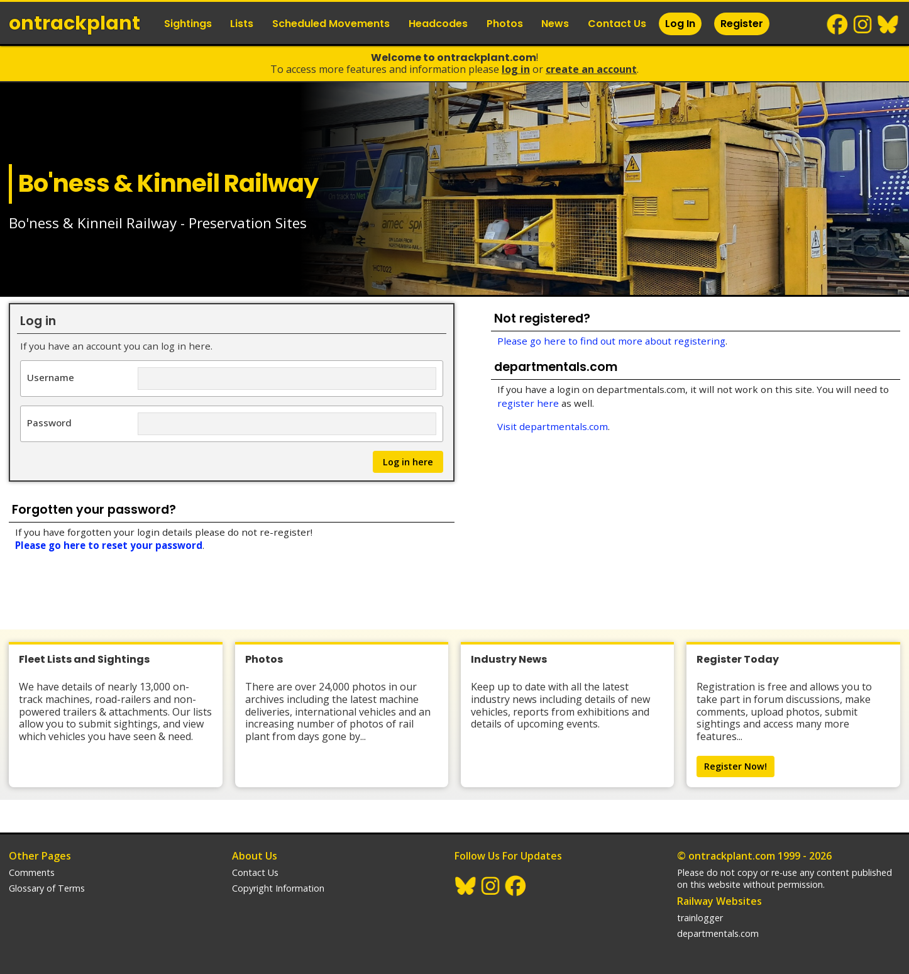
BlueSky (888, 24)
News (555, 23)
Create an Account (591, 69)
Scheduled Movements (331, 23)
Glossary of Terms (47, 888)
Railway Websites (719, 901)
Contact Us (617, 23)
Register (741, 23)
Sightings (188, 23)
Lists (241, 23)
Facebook (838, 24)
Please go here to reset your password (108, 545)
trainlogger (700, 918)
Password (49, 422)
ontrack (74, 23)
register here (528, 403)
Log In (680, 23)
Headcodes (438, 23)
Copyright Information (278, 888)
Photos (505, 23)
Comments (32, 872)
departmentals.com (718, 933)
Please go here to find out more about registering (611, 341)
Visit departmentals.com (552, 426)
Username (50, 377)
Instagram (863, 24)
